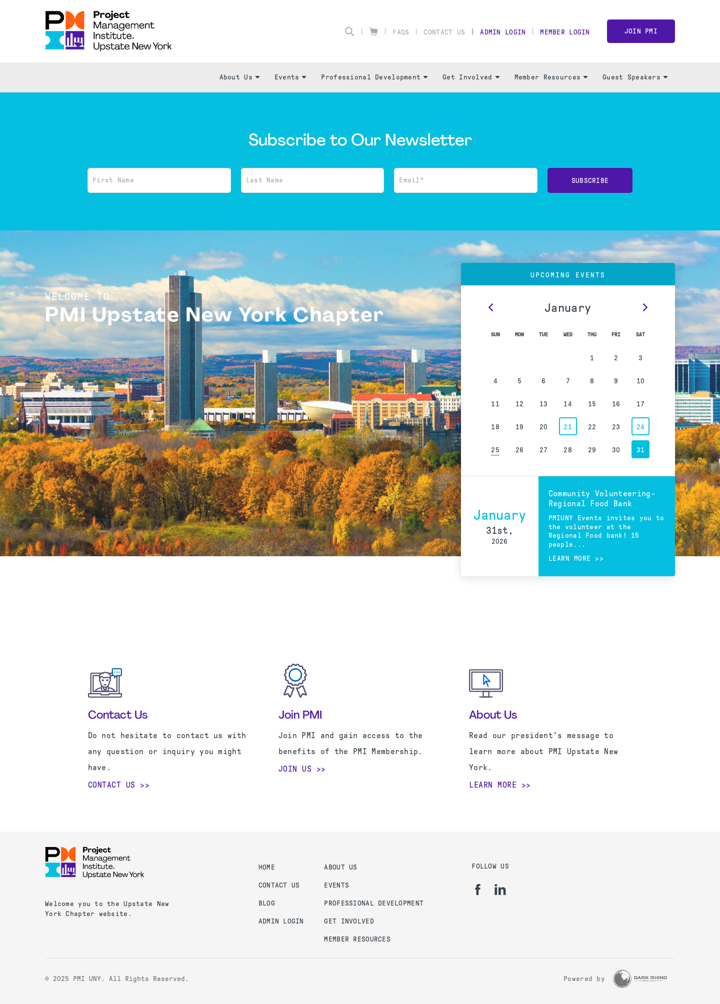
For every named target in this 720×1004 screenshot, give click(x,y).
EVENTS (336, 885)
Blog (266, 903)
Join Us (295, 769)
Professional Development (374, 77)
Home (266, 867)
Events (290, 77)
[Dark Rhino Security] (640, 979)
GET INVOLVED (349, 921)
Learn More (492, 785)
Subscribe (590, 180)
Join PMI (641, 31)
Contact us (279, 885)
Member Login (565, 32)
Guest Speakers (635, 77)
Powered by (584, 979)
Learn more (569, 558)
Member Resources (551, 77)
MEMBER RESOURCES (357, 939)
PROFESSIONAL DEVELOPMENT (374, 903)
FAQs (400, 32)
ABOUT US (340, 867)
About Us (240, 77)
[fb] (478, 889)
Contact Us (444, 32)
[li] (500, 889)
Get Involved (470, 77)
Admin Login (503, 32)
